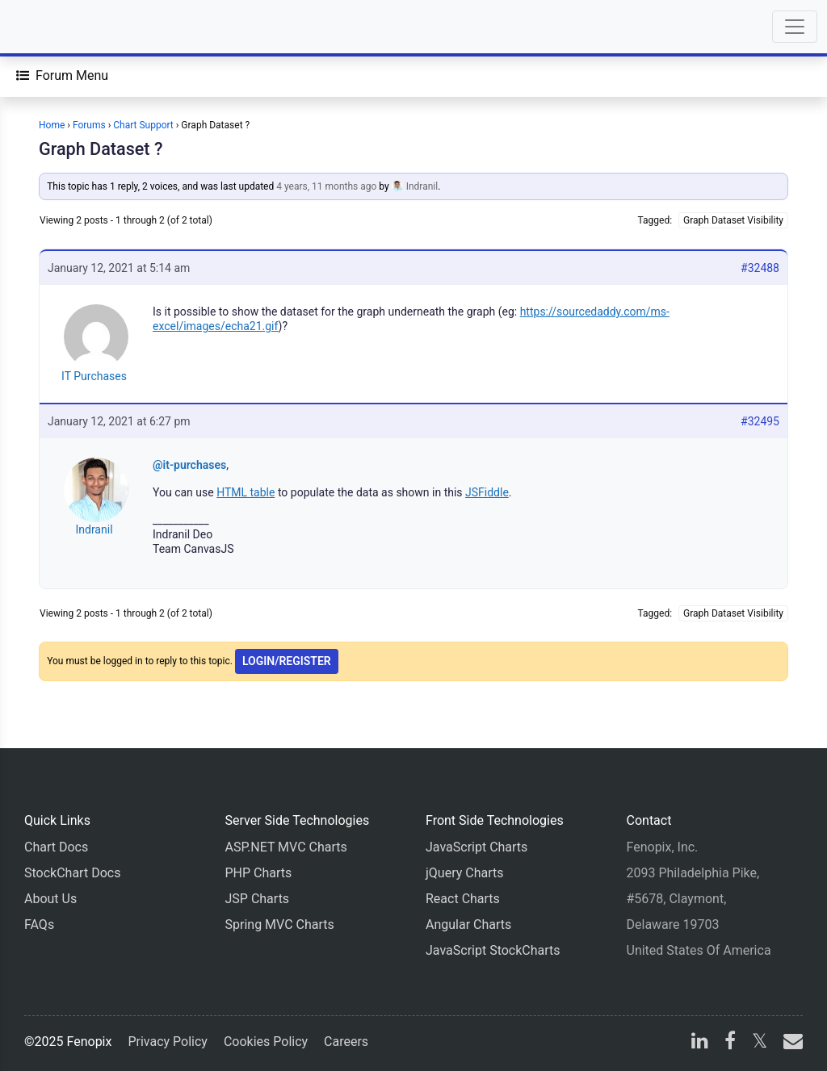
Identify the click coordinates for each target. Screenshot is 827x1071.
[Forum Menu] (62, 75)
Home (52, 125)
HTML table (245, 492)
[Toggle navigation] (794, 26)
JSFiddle (487, 492)
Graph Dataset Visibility (733, 220)
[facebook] (730, 1043)
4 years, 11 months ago (326, 186)
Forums (89, 125)
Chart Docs (56, 847)
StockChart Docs (72, 873)
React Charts (463, 898)
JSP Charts (257, 898)
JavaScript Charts (476, 847)
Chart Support (143, 125)
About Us (50, 898)
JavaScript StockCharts (493, 950)
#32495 (760, 421)
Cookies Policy (266, 1041)
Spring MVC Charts (279, 924)
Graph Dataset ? (100, 149)
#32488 (760, 267)
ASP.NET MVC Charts (286, 847)
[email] (790, 1043)
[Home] (58, 26)
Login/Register (286, 661)
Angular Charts (468, 924)
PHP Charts (258, 873)
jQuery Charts (464, 873)
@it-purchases (189, 464)
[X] (759, 1043)
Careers (346, 1041)
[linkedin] (700, 1043)
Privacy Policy (168, 1041)
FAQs (39, 924)
